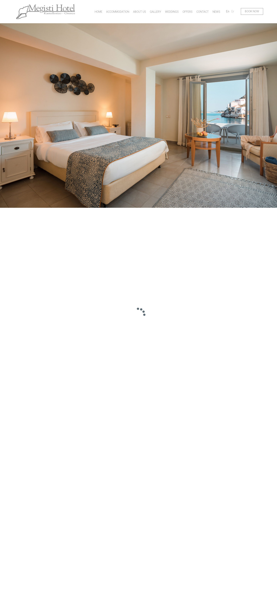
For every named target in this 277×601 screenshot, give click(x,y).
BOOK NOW (252, 11)
